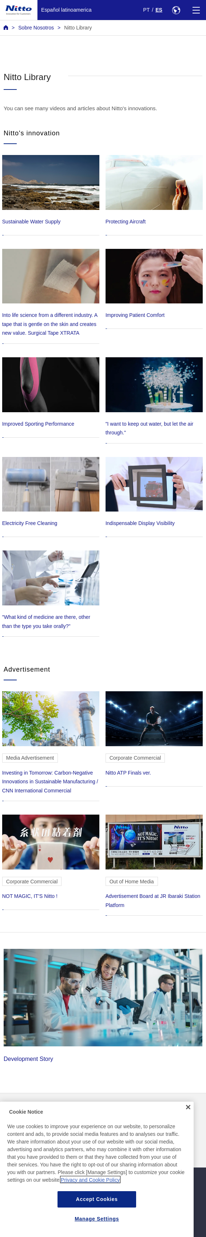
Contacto (115, 1110)
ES (158, 10)
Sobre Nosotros (36, 28)
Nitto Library (78, 28)
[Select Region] (176, 10)
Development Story (103, 1005)
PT (146, 10)
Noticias (13, 1110)
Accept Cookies (97, 1210)
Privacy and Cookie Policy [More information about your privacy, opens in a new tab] (90, 1191)
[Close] (188, 1118)
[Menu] (196, 10)
